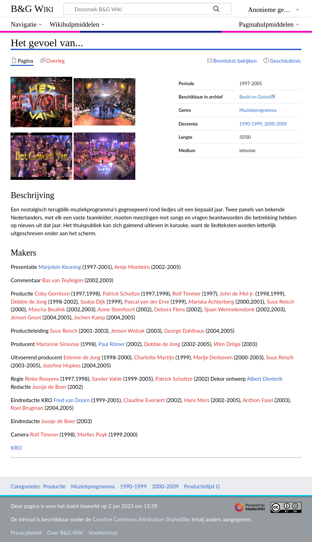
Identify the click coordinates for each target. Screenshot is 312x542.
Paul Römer (112, 344)
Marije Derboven (212, 357)
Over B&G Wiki (65, 532)
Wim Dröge (226, 344)
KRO (16, 448)
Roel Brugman (27, 408)
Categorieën (25, 486)
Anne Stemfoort (116, 309)
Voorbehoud (102, 532)
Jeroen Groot (26, 317)
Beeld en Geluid (255, 97)
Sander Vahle (107, 378)
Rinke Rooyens (42, 378)
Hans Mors (196, 400)
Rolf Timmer (186, 293)
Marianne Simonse (57, 344)
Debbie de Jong (29, 301)
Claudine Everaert (144, 400)
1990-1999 (250, 124)
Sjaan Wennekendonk (229, 309)
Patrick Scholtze (121, 293)
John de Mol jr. (236, 293)
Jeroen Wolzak (128, 330)
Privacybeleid (26, 532)
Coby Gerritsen (52, 293)
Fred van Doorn (72, 400)
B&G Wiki (32, 8)
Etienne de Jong (82, 357)
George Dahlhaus (184, 330)
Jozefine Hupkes (62, 365)
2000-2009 (275, 124)
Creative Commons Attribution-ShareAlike (141, 519)
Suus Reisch (280, 301)
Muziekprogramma (258, 110)
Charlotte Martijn (154, 357)
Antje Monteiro (132, 267)
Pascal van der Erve (146, 301)
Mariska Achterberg (211, 301)
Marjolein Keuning (60, 267)
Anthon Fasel (258, 400)
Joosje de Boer (49, 387)
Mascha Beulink (46, 309)
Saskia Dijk (92, 301)
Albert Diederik (265, 378)
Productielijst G (202, 486)
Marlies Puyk (92, 434)
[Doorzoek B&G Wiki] (147, 8)
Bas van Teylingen (62, 280)
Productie (54, 486)
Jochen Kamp (89, 317)
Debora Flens (169, 309)
